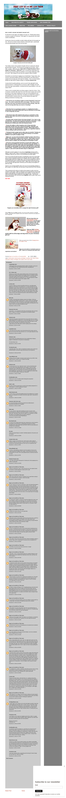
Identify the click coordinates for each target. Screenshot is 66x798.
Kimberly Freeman (12, 458)
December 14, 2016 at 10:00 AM (15, 505)
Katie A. (10, 384)
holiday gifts (7, 259)
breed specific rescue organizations (32, 220)
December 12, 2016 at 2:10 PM (15, 444)
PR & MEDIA (31, 25)
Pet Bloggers (16, 259)
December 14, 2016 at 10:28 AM (15, 647)
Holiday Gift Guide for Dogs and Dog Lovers (33, 231)
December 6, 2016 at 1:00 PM (14, 268)
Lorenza (10, 283)
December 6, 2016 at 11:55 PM (15, 280)
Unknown (11, 317)
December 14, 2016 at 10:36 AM (15, 672)
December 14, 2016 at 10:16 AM (15, 611)
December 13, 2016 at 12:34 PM (15, 463)
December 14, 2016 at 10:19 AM (15, 626)
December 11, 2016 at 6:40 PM (15, 360)
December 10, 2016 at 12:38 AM (15, 333)
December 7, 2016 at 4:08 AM (14, 294)
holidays (11, 259)
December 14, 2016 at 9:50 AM (15, 479)
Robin (10, 409)
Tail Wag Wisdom (12, 701)
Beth (10, 297)
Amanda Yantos (12, 439)
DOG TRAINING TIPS (45, 22)
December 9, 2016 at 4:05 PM (14, 313)
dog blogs (28, 258)
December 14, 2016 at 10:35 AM (15, 663)
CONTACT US (40, 25)
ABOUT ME (22, 25)
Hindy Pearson (12, 740)
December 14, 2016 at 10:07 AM (15, 557)
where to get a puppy (28, 259)
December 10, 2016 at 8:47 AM (15, 352)
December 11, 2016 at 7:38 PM (15, 373)
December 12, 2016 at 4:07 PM (15, 455)
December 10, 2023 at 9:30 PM (15, 723)
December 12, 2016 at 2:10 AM (15, 417)
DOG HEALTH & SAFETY (17, 22)
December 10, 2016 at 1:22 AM (15, 343)
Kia (9, 431)
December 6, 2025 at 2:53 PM (14, 747)
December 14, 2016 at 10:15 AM (15, 594)
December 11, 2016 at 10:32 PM (15, 380)
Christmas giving (17, 258)
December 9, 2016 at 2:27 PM (14, 305)
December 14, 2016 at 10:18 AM (15, 619)
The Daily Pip (12, 347)
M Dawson (11, 336)
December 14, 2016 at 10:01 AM (15, 512)
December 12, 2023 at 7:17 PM (15, 736)
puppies (22, 259)
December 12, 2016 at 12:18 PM (15, 435)
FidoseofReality (12, 448)
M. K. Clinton (11, 272)
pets (20, 259)
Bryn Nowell (11, 420)
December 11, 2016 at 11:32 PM (15, 397)
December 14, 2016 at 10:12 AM (15, 581)
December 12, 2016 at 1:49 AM (15, 405)
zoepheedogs (12, 264)
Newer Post (8, 790)
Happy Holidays (35, 258)
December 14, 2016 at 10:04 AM (15, 533)
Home (7, 22)
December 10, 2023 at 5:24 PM (15, 710)
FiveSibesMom (12, 377)
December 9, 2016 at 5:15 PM (14, 325)
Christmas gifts (11, 258)
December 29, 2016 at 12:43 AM (15, 698)
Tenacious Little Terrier (13, 401)
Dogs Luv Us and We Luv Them (15, 466)
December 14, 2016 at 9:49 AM (15, 471)
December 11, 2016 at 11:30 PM (15, 388)
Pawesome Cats (12, 309)
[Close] (64, 766)
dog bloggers (23, 258)
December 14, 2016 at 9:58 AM (15, 494)
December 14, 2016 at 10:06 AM (15, 541)
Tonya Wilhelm (12, 356)
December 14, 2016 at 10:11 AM (15, 571)
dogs (31, 258)
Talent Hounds (12, 392)
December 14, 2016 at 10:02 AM (15, 523)
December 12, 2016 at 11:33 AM (15, 427)
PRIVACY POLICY (51, 25)
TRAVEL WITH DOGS (32, 22)
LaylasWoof (11, 328)
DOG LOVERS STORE (11, 25)
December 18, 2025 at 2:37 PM (15, 755)
